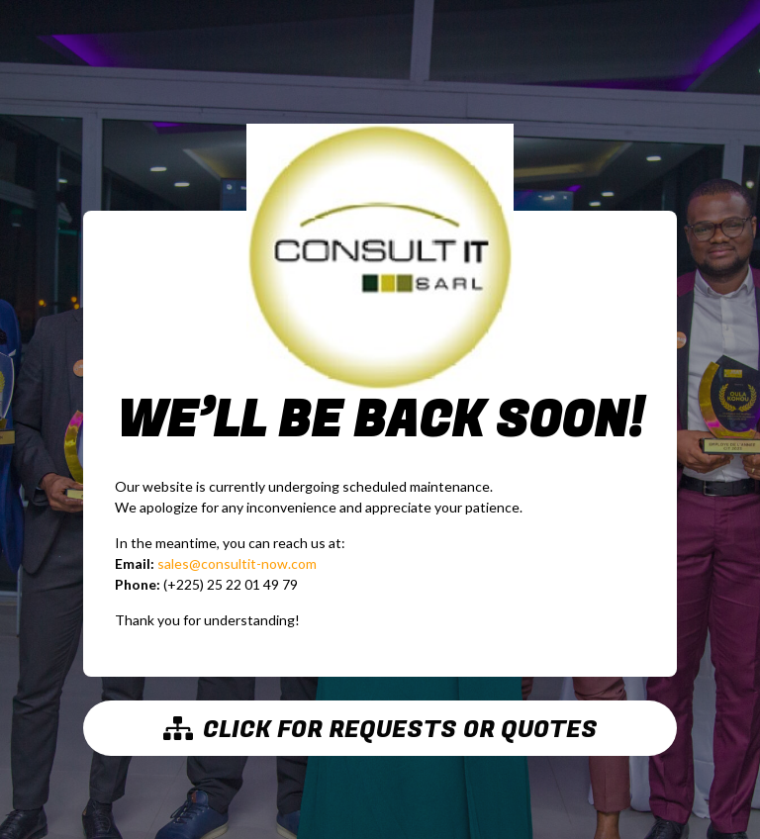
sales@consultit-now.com (237, 563)
